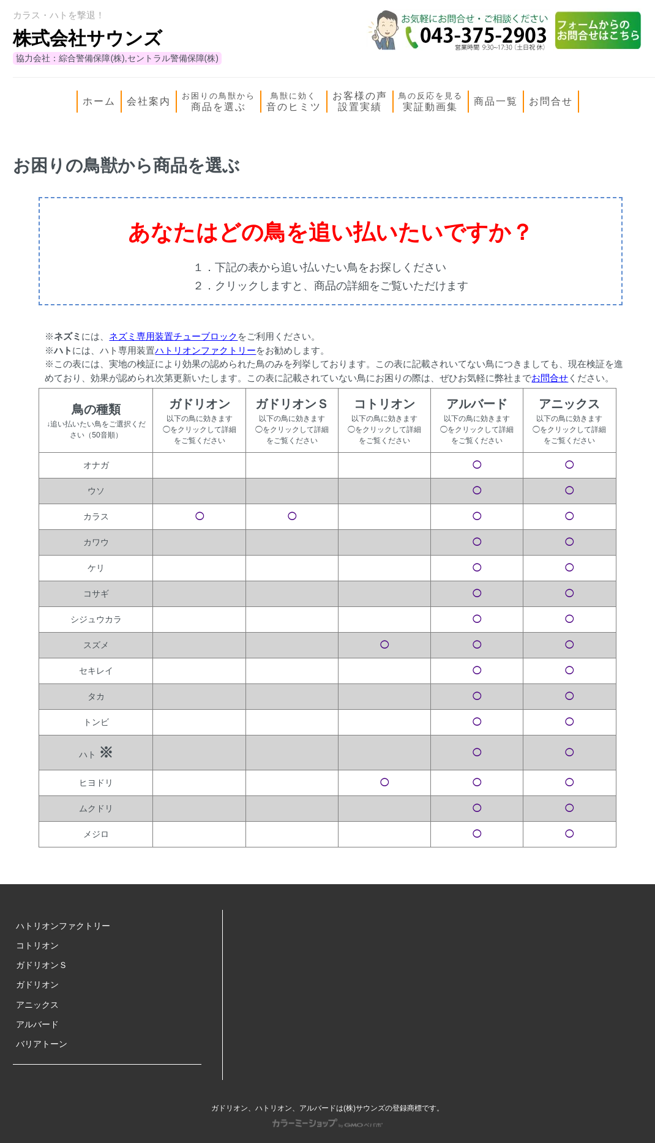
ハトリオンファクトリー (205, 350)
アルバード (37, 1024)
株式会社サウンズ (87, 38)
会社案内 (149, 101)
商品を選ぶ (218, 102)
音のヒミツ (293, 102)
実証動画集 (431, 102)
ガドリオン (37, 984)
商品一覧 (496, 101)
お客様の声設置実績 (359, 101)
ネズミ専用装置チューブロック (173, 336)
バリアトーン (41, 1044)
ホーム (99, 101)
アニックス (37, 1005)
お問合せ (551, 101)
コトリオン (37, 945)
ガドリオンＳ (41, 965)
